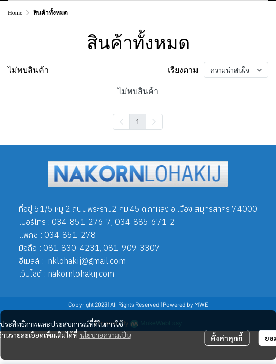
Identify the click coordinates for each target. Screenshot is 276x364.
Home (15, 12)
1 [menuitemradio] (138, 121)
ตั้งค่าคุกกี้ (227, 337)
